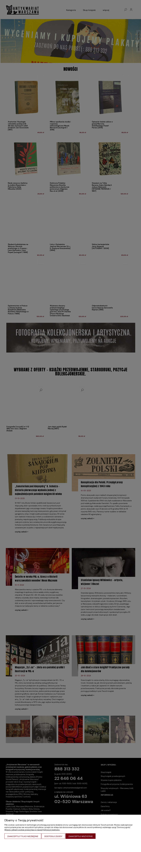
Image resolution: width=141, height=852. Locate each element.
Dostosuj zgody (53, 836)
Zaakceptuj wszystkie (80, 836)
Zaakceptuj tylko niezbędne (22, 836)
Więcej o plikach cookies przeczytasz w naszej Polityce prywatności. (32, 830)
